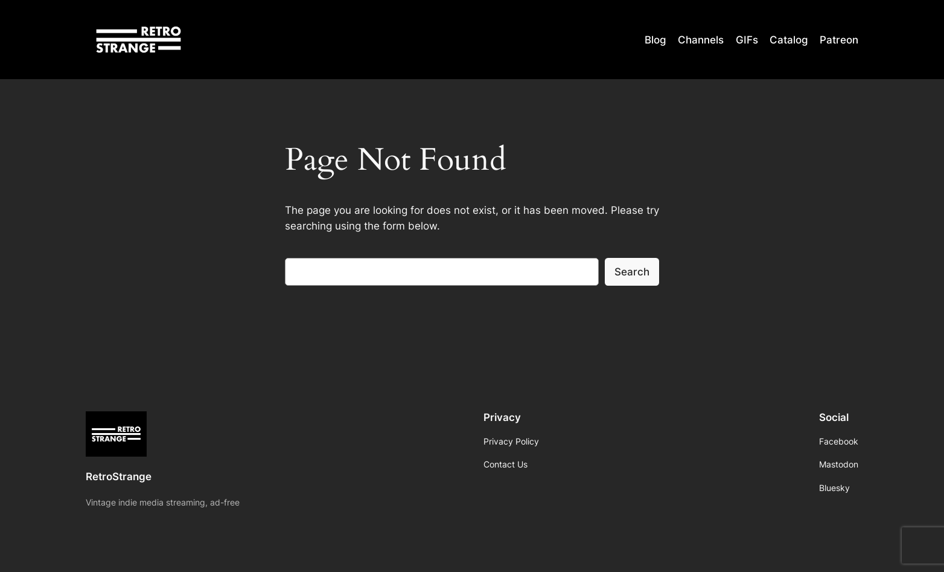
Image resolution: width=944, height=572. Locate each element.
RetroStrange (118, 477)
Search (631, 272)
